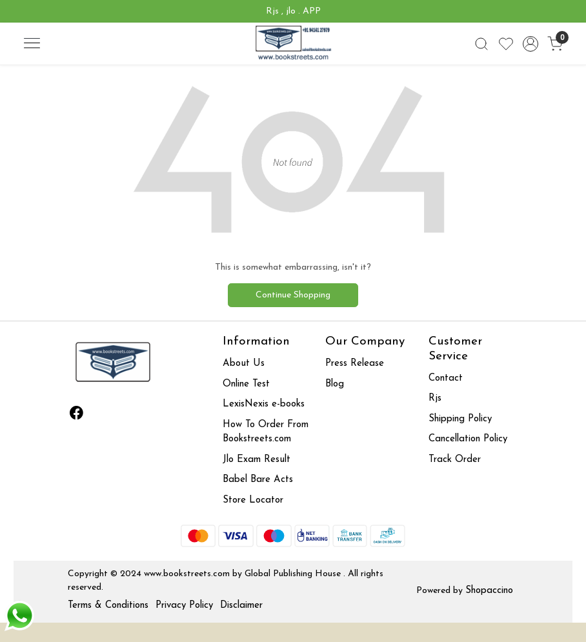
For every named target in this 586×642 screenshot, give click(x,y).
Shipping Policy (460, 419)
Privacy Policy (184, 605)
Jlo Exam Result (256, 460)
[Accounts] (530, 44)
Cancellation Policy (468, 439)
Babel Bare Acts (258, 480)
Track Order (455, 460)
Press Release (354, 363)
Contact (446, 378)
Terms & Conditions (108, 605)
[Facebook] (77, 415)
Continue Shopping (293, 295)
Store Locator (253, 500)
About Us (244, 363)
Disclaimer (241, 605)
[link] (481, 44)
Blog (334, 384)
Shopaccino (489, 591)
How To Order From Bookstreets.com (265, 432)
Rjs (435, 398)
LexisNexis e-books (264, 404)
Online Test (246, 384)
